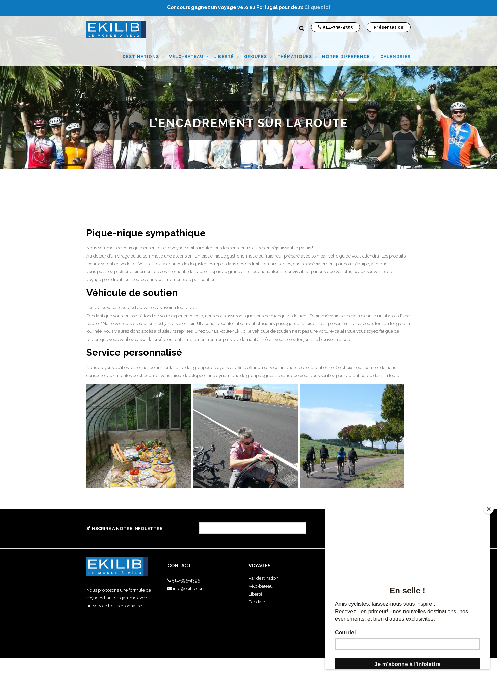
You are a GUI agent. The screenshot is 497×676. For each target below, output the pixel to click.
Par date (256, 601)
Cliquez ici (317, 7)
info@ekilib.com (189, 588)
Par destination (263, 578)
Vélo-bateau (260, 586)
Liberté (255, 594)
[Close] (488, 509)
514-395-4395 (186, 580)
